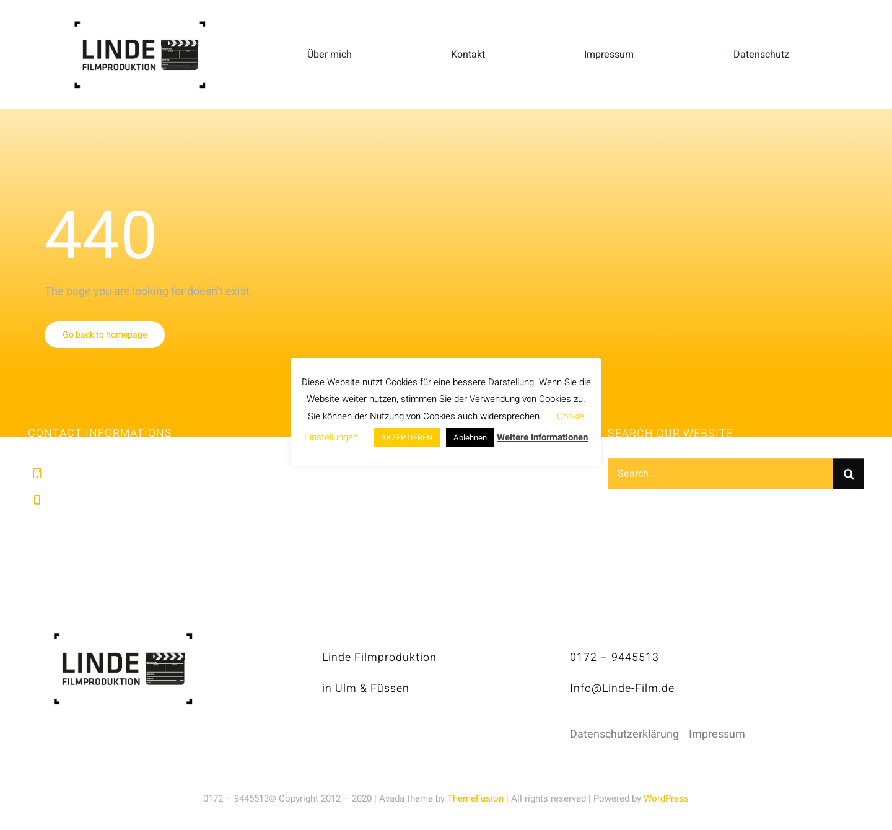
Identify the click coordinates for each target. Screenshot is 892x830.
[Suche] (848, 475)
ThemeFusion (475, 798)
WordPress (666, 798)
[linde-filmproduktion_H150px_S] (140, 25)
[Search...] (720, 475)
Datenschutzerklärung (624, 734)
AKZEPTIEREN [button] (406, 437)
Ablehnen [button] (470, 437)
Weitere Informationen (542, 437)
